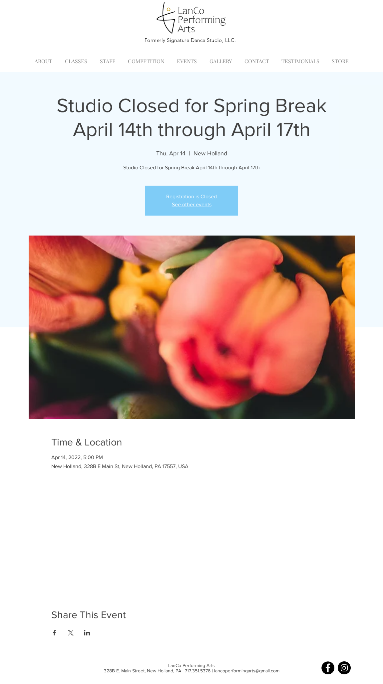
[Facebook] (327, 667)
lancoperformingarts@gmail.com (246, 670)
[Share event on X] (71, 632)
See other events (191, 204)
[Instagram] (344, 667)
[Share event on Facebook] (54, 632)
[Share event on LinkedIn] (87, 632)
